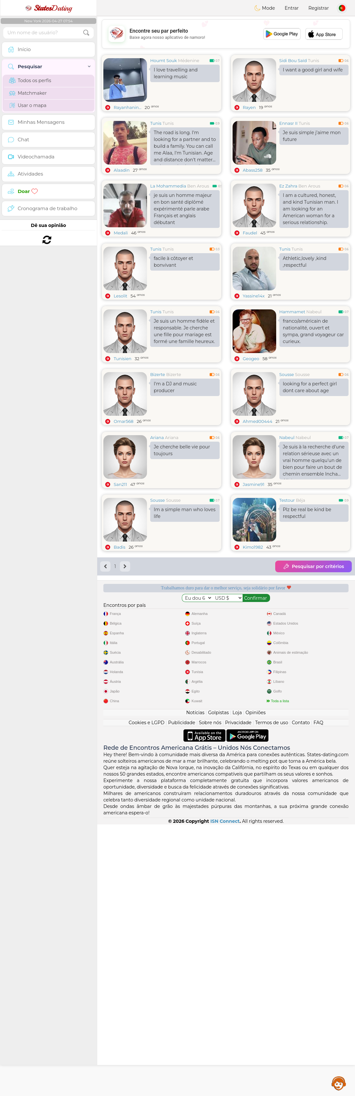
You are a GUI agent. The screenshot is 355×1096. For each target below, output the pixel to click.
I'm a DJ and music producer (175, 387)
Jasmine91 (254, 484)
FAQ (318, 722)
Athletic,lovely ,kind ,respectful (305, 261)
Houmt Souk (163, 60)
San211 (120, 484)
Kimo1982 (253, 547)
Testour (287, 500)
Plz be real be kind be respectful (307, 513)
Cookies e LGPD (146, 722)
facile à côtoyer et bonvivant (173, 261)
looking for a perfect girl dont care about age (310, 387)
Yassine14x (254, 295)
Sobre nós (210, 722)
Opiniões (255, 712)
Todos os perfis (30, 80)
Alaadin (122, 170)
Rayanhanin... (127, 107)
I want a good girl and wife (313, 70)
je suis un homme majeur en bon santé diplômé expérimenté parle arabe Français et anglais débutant (183, 208)
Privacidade (238, 722)
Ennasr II (288, 123)
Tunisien (122, 358)
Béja (300, 500)
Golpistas (218, 712)
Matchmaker (28, 93)
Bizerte (157, 374)
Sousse (286, 374)
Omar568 (123, 421)
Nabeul (313, 311)
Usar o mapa (28, 105)
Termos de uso (271, 722)
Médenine (188, 60)
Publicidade (181, 722)
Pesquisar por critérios (313, 566)
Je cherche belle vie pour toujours (182, 450)
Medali (121, 232)
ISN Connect (225, 821)
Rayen (249, 107)
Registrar (318, 8)
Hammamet (292, 311)
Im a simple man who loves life (184, 513)
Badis (119, 547)
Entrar (291, 8)
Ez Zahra (288, 185)
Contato (301, 722)
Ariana (157, 437)
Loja (237, 712)
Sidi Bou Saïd (293, 60)
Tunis (313, 60)
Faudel (250, 232)
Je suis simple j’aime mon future (312, 136)
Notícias (195, 712)
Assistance (338, 1083)
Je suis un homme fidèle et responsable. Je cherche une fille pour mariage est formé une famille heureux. (184, 331)
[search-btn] (86, 32)
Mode (264, 8)
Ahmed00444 (258, 421)
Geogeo (251, 358)
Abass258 (253, 170)
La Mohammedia (168, 185)
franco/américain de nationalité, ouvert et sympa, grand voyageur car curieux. (313, 331)
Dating (48, 8)
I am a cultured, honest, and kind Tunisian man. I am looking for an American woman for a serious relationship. (311, 208)
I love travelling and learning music (176, 73)
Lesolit (120, 295)
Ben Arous (198, 185)
